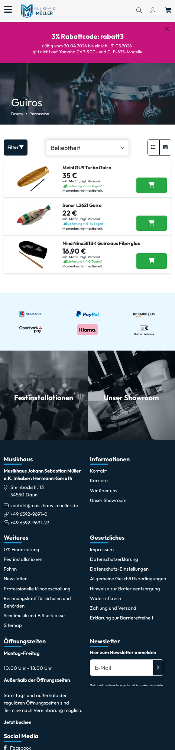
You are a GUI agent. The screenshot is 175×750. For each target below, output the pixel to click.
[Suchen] (139, 11)
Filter (15, 147)
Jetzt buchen (17, 722)
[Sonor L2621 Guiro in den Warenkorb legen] (151, 223)
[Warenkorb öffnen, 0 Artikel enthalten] (168, 11)
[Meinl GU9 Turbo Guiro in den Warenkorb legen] (151, 185)
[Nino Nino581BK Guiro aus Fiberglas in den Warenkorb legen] (151, 261)
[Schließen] (167, 29)
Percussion (39, 113)
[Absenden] (158, 667)
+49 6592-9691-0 (29, 514)
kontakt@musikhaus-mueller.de (44, 505)
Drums (17, 113)
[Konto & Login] (152, 11)
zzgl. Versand (90, 181)
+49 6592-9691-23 (29, 522)
